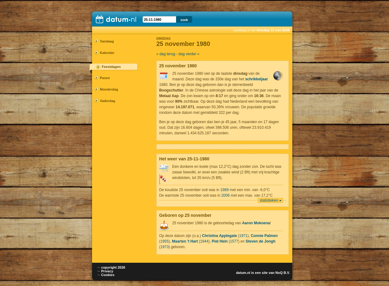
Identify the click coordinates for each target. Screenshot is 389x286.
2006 (225, 195)
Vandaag (107, 41)
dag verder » (189, 54)
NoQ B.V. (283, 273)
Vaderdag (107, 101)
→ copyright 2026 (111, 267)
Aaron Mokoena (256, 223)
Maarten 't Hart (185, 241)
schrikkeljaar (256, 79)
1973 (164, 247)
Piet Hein (220, 241)
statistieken (269, 200)
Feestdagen (111, 67)
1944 (204, 241)
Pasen (105, 78)
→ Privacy (105, 271)
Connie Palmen (264, 236)
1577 (234, 241)
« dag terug (165, 54)
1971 (243, 236)
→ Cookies (105, 275)
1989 (224, 190)
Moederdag (109, 89)
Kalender (107, 53)
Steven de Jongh (260, 241)
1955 (164, 241)
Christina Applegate (219, 236)
